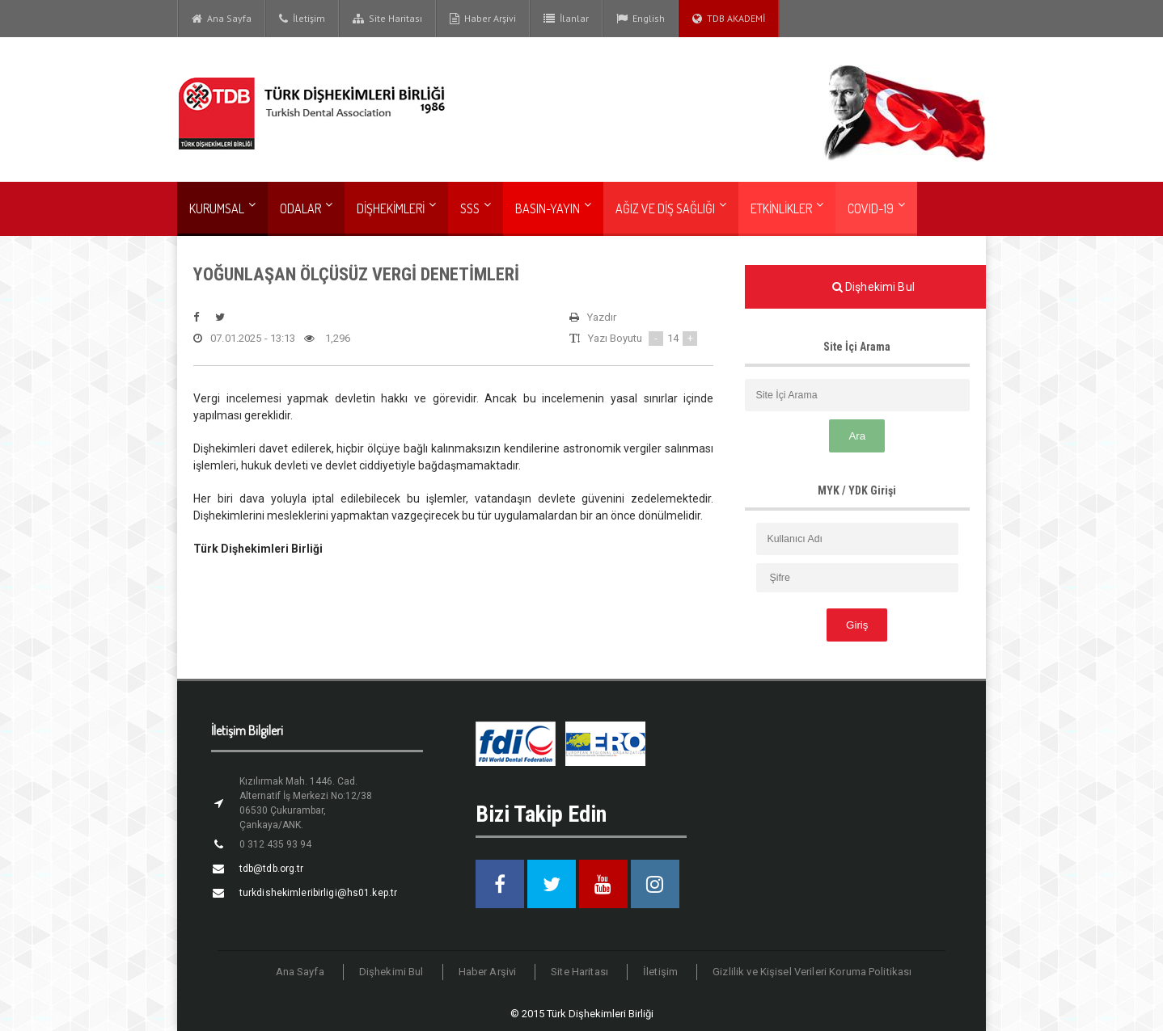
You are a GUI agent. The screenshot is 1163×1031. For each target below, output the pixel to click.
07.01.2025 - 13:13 (243, 338)
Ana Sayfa (222, 18)
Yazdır (592, 317)
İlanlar (566, 18)
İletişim (302, 18)
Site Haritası (387, 18)
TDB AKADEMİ (728, 18)
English (640, 18)
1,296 (325, 338)
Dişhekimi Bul (395, 972)
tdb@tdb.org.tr (270, 868)
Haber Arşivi (483, 18)
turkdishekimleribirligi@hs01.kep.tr (316, 892)
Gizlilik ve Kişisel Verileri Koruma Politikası (810, 972)
